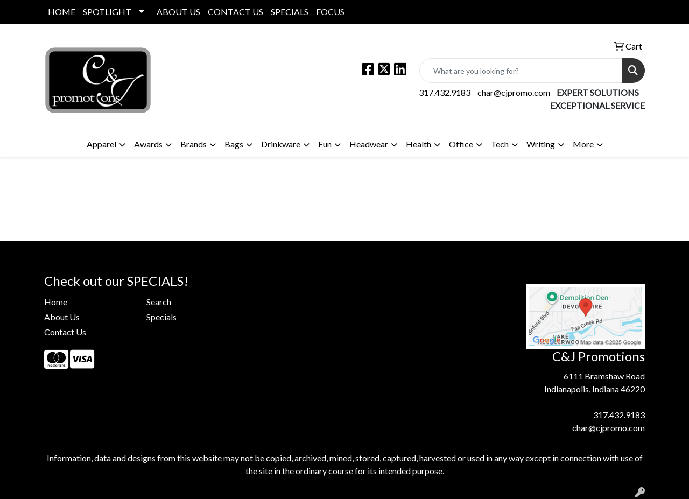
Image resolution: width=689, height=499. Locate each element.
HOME (61, 11)
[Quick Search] (520, 70)
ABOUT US (178, 11)
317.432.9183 (444, 92)
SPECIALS (289, 11)
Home (55, 302)
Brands (193, 144)
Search (158, 302)
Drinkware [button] (280, 144)
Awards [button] (148, 144)
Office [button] (461, 144)
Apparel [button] (101, 144)
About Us (62, 317)
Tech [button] (500, 144)
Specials (161, 317)
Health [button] (418, 144)
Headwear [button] (368, 144)
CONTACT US (235, 11)
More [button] (583, 144)
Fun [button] (325, 144)
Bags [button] (233, 144)
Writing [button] (540, 144)
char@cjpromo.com (513, 92)
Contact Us (65, 332)
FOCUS (330, 11)
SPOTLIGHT (107, 11)
